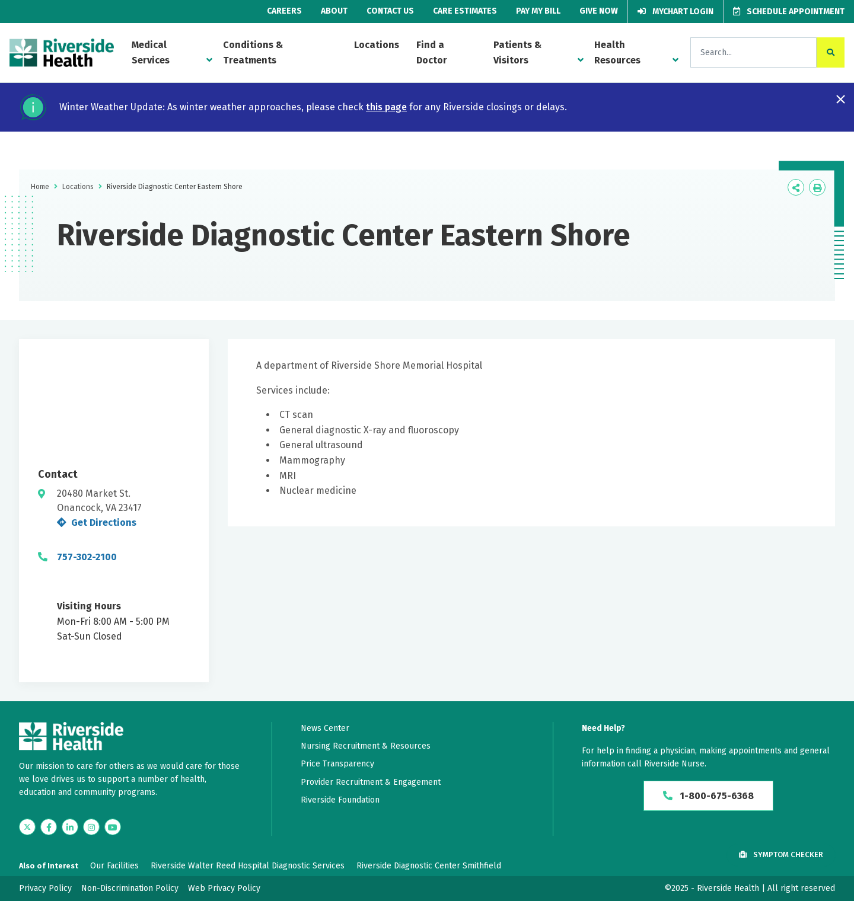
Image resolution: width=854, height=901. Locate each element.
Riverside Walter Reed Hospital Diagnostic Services (248, 866)
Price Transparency (337, 764)
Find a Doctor (431, 52)
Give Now (598, 11)
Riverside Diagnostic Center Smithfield (428, 866)
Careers (284, 11)
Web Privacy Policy (224, 888)
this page (386, 107)
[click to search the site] (831, 52)
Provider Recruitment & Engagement (371, 782)
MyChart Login (675, 12)
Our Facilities (114, 866)
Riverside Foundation (340, 800)
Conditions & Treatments (253, 52)
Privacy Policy (45, 888)
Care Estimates (465, 11)
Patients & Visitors (517, 52)
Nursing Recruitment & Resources (366, 746)
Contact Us (390, 11)
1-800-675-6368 (708, 795)
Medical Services (151, 52)
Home (40, 187)
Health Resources (617, 52)
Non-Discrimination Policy (130, 888)
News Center (325, 728)
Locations (376, 44)
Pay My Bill (538, 11)
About (334, 11)
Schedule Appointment (789, 12)
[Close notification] (840, 99)
